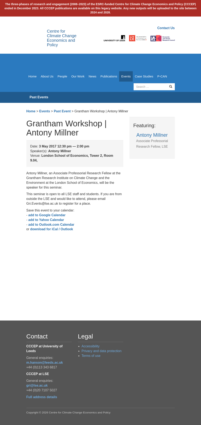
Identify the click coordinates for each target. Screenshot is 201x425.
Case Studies (144, 76)
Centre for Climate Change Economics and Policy (61, 38)
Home (32, 76)
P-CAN (162, 76)
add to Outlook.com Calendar (51, 224)
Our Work (78, 76)
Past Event (62, 111)
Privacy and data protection (102, 351)
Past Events (39, 97)
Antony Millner (152, 140)
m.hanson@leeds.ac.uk (44, 362)
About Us (47, 76)
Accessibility (91, 346)
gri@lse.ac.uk (37, 385)
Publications (108, 76)
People (62, 76)
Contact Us (166, 28)
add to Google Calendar (46, 215)
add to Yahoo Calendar (46, 220)
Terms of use (91, 355)
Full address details (41, 397)
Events (126, 76)
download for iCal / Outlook (51, 229)
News (92, 76)
